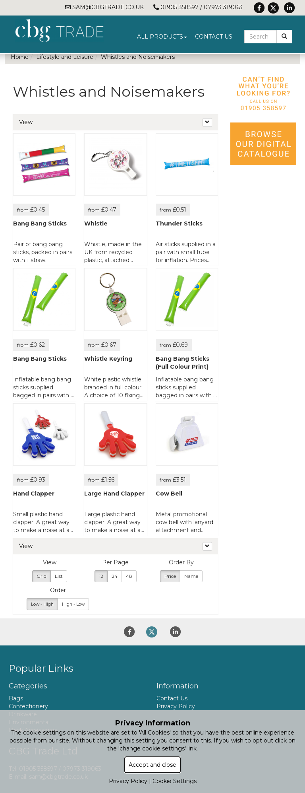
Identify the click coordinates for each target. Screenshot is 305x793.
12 (101, 576)
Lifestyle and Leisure (64, 56)
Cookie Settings (174, 781)
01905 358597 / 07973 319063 (198, 7)
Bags (16, 698)
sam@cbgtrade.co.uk (104, 7)
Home (20, 56)
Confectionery (28, 706)
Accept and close (152, 764)
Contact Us (213, 36)
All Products (162, 36)
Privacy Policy (175, 706)
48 (129, 576)
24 (115, 576)
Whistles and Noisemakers (138, 56)
